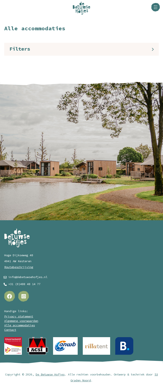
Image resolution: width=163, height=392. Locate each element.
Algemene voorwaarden (21, 321)
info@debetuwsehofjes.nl (27, 277)
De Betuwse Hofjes (50, 374)
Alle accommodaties (19, 325)
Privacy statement (18, 316)
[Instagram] (23, 296)
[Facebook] (9, 296)
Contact (10, 330)
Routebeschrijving (18, 267)
